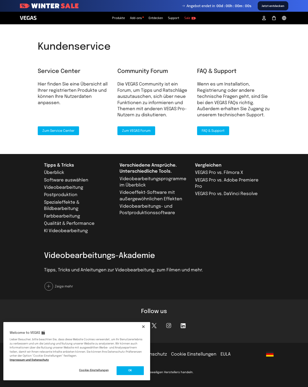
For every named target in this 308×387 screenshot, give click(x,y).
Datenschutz (153, 354)
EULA (226, 354)
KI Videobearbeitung (66, 231)
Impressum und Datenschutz (29, 360)
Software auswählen (66, 180)
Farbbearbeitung (62, 216)
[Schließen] (143, 326)
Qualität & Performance (69, 223)
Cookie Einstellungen (193, 354)
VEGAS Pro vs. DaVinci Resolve (226, 194)
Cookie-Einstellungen (94, 370)
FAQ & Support (213, 131)
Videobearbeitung (63, 187)
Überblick (54, 172)
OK (130, 370)
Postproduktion (60, 195)
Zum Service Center (58, 131)
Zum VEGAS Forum (136, 131)
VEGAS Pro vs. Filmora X (219, 172)
